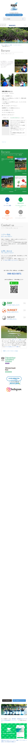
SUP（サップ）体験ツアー (18, 339)
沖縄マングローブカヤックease (10, 351)
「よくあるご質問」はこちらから (10, 260)
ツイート (4, 142)
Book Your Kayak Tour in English (14, 15)
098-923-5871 (12, 25)
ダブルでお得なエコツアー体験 (11, 346)
